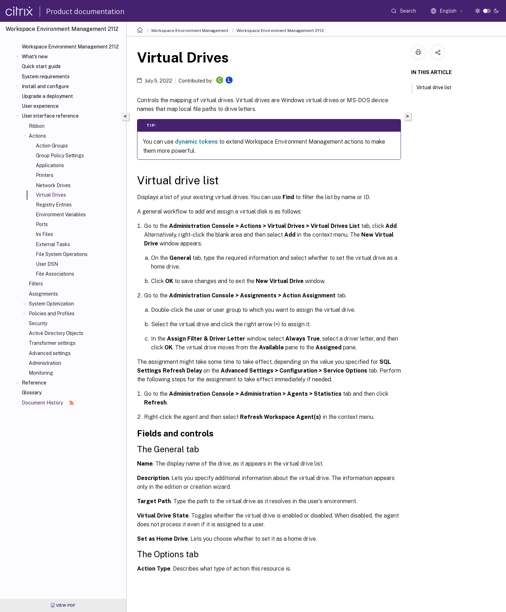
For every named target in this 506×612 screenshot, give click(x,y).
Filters (36, 284)
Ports (42, 224)
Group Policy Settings (60, 155)
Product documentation (85, 11)
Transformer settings (52, 343)
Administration (45, 363)
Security (38, 323)
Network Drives (53, 185)
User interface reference (50, 116)
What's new (35, 56)
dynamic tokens (196, 141)
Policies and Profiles (51, 313)
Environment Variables (61, 214)
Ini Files (44, 234)
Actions (37, 136)
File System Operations (61, 254)
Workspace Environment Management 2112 (70, 47)
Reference (34, 383)
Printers (44, 175)
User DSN (47, 264)
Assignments (43, 294)
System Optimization (51, 304)
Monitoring (41, 373)
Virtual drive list (437, 86)
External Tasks (53, 244)
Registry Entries (54, 205)
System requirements (46, 76)
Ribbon (37, 126)
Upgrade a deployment (47, 96)
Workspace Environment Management (189, 30)
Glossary (31, 392)
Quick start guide (41, 66)
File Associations (55, 274)
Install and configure (45, 86)
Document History (48, 403)
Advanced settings (50, 353)
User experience (40, 106)
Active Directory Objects (56, 333)
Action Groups (52, 146)
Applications (50, 165)
